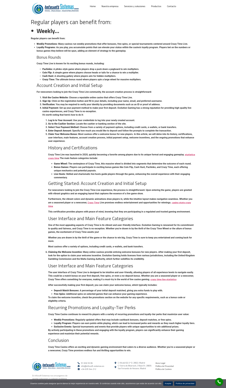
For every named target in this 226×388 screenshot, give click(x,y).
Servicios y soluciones (134, 6)
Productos (156, 6)
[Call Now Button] (219, 382)
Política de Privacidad (165, 366)
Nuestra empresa (109, 6)
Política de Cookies (164, 369)
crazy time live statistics (163, 279)
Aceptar (168, 383)
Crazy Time (93, 202)
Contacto (171, 6)
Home (93, 6)
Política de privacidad (185, 383)
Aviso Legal (160, 363)
